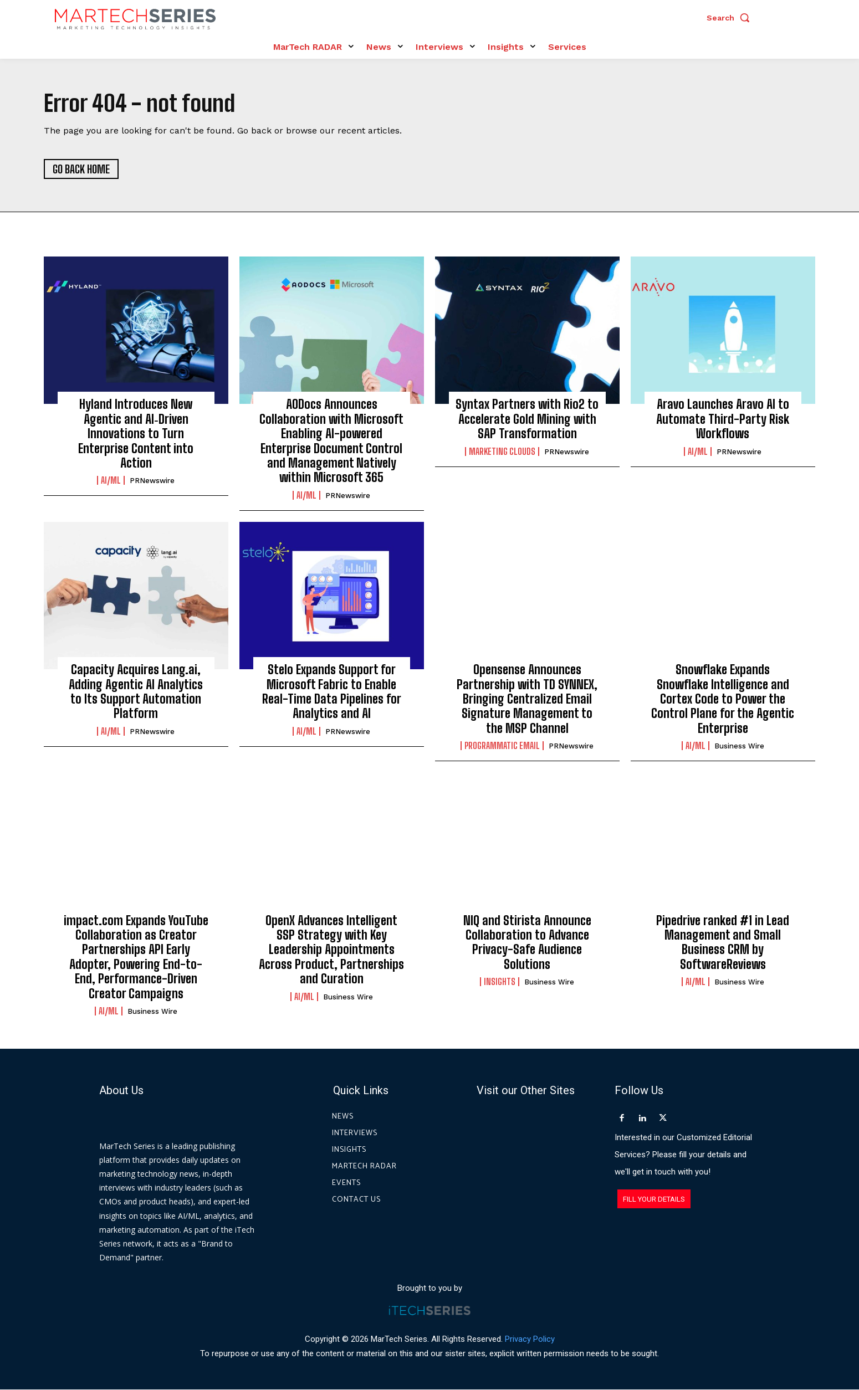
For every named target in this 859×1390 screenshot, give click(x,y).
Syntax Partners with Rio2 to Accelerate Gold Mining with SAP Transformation (527, 419)
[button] (731, 17)
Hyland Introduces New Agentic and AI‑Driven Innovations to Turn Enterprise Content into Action (135, 434)
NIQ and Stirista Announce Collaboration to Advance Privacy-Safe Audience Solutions (527, 942)
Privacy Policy (530, 1340)
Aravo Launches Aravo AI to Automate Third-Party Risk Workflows (722, 419)
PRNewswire (152, 481)
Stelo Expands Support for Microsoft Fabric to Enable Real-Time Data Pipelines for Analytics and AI (331, 692)
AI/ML (111, 480)
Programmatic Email (502, 746)
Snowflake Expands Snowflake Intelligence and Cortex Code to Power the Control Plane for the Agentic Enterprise (722, 699)
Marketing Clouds (502, 452)
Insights (499, 982)
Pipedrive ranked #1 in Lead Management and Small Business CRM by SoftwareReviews (722, 942)
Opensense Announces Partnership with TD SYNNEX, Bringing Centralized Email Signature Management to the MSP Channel (527, 699)
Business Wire (739, 746)
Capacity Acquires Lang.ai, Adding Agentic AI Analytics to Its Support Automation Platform (136, 692)
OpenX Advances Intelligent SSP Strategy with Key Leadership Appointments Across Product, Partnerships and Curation (331, 950)
